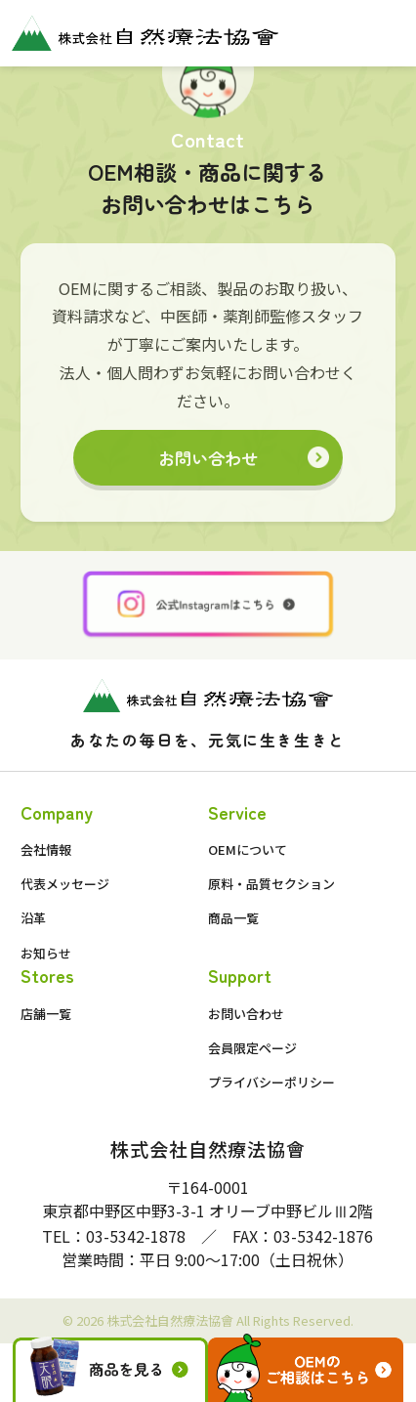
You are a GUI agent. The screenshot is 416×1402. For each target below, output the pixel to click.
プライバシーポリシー (271, 1082)
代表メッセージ (65, 883)
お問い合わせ (208, 458)
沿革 (33, 918)
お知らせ (46, 953)
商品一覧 (233, 918)
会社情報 (46, 849)
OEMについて (247, 849)
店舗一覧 (46, 1013)
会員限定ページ (252, 1048)
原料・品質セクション (271, 883)
